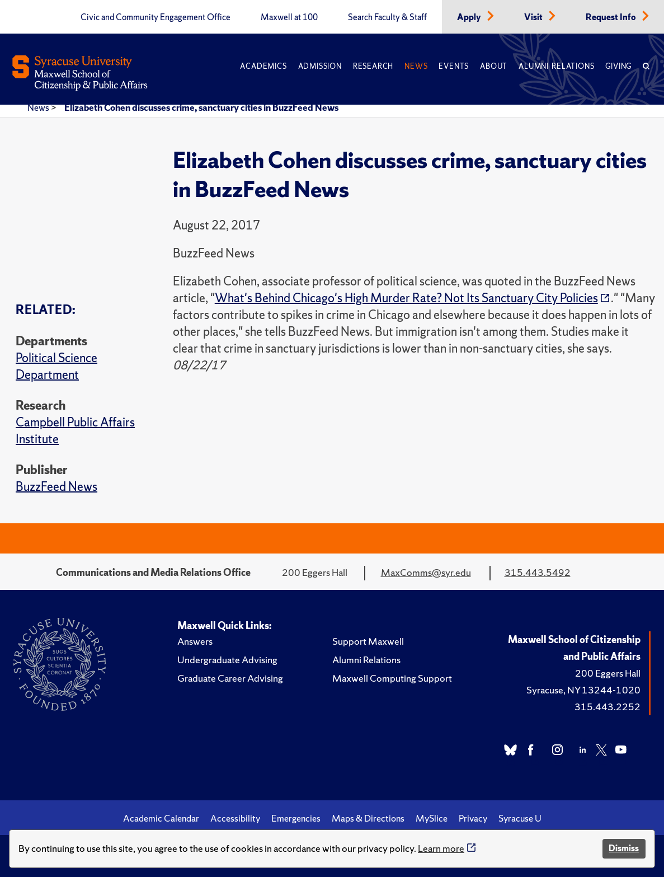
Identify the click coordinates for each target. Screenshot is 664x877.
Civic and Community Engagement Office (155, 17)
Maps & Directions (368, 818)
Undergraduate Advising (227, 659)
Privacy (473, 818)
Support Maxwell (368, 641)
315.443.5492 (538, 572)
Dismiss (624, 848)
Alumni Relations (556, 66)
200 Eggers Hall (608, 673)
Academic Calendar (161, 818)
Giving (618, 66)
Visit (534, 17)
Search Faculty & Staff (387, 17)
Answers (195, 641)
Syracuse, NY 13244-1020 (583, 689)
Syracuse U (519, 818)
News (415, 66)
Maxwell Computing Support (392, 678)
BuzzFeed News (56, 487)
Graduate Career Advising (230, 678)
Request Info (612, 17)
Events (454, 66)
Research (373, 66)
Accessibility (235, 818)
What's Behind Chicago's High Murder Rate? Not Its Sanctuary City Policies (406, 298)
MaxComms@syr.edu (426, 572)
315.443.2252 (607, 706)
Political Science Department (56, 366)
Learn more (441, 848)
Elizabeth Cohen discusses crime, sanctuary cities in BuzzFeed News (201, 107)
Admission (320, 66)
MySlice (432, 818)
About (493, 66)
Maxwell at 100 (289, 17)
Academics (263, 66)
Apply (470, 17)
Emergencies (296, 818)
